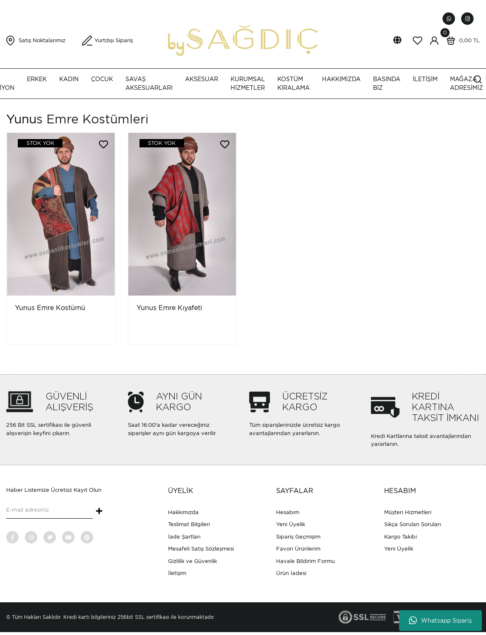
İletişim (177, 573)
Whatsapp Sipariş (440, 620)
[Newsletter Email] (49, 510)
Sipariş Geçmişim (298, 537)
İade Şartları (184, 537)
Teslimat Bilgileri (189, 524)
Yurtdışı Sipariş (113, 40)
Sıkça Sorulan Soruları (412, 524)
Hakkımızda (183, 512)
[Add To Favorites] (103, 144)
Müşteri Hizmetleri (407, 512)
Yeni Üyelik (290, 524)
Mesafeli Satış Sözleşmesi (201, 549)
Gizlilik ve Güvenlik (192, 561)
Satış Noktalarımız (42, 40)
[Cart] (461, 40)
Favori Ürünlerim (298, 549)
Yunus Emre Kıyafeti (169, 308)
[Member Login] (434, 40)
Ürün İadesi (291, 573)
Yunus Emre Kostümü (50, 308)
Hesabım (287, 512)
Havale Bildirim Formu (305, 561)
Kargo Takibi (400, 537)
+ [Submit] (99, 511)
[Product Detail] (35, 143)
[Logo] (243, 40)
